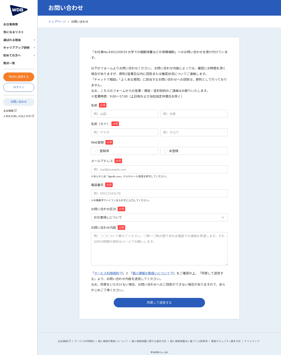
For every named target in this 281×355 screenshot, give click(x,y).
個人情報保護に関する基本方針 (148, 341)
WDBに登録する (19, 76)
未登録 (171, 151)
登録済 (102, 151)
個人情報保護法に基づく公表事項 (188, 341)
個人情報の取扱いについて (151, 273)
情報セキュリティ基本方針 (226, 341)
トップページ (57, 21)
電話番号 (102, 184)
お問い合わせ (19, 101)
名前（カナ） (105, 123)
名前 (98, 105)
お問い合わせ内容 (108, 227)
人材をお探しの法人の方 (17, 116)
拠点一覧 (9, 63)
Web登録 (102, 142)
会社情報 (8, 110)
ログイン (18, 87)
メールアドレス (106, 161)
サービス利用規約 (106, 273)
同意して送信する (159, 302)
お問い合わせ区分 (108, 209)
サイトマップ (251, 341)
